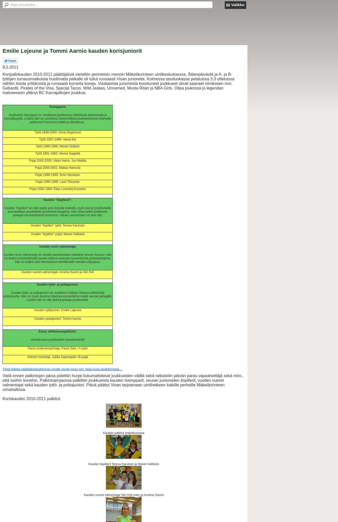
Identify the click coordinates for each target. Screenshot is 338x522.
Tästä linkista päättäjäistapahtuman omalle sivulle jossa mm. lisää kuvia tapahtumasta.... (62, 369)
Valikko (237, 5)
